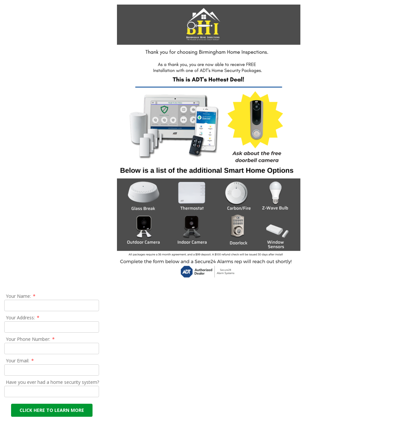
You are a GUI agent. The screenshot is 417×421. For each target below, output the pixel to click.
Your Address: (23, 317)
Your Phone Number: (30, 339)
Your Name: (21, 296)
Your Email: (20, 360)
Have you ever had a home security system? (52, 382)
